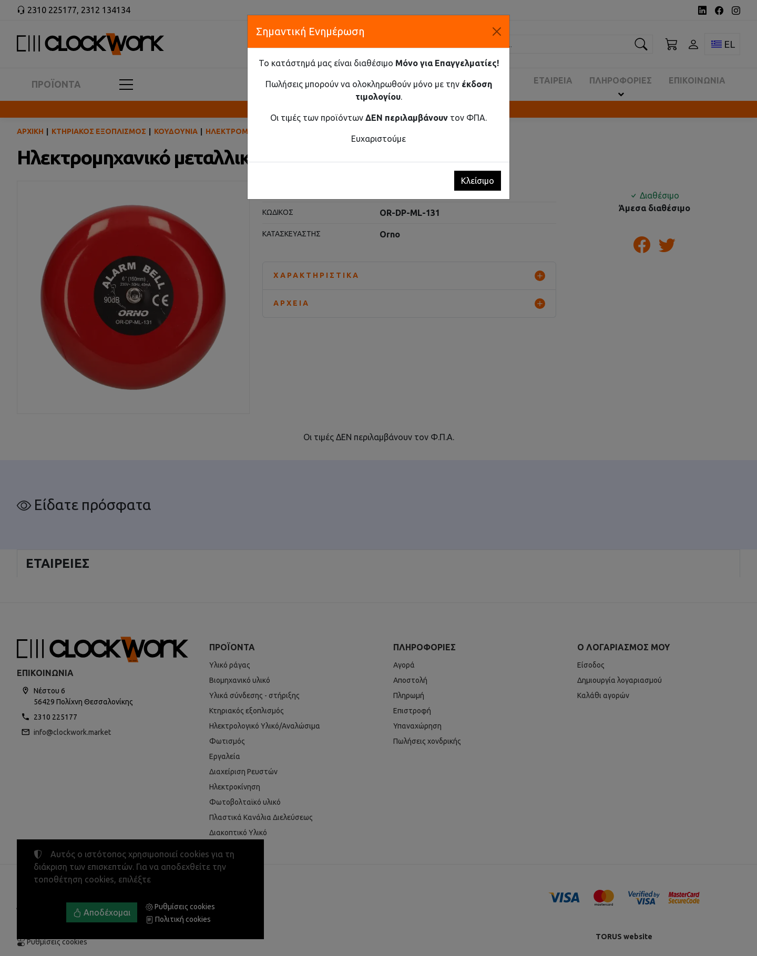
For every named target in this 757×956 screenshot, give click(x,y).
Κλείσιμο (477, 180)
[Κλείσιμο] (496, 31)
